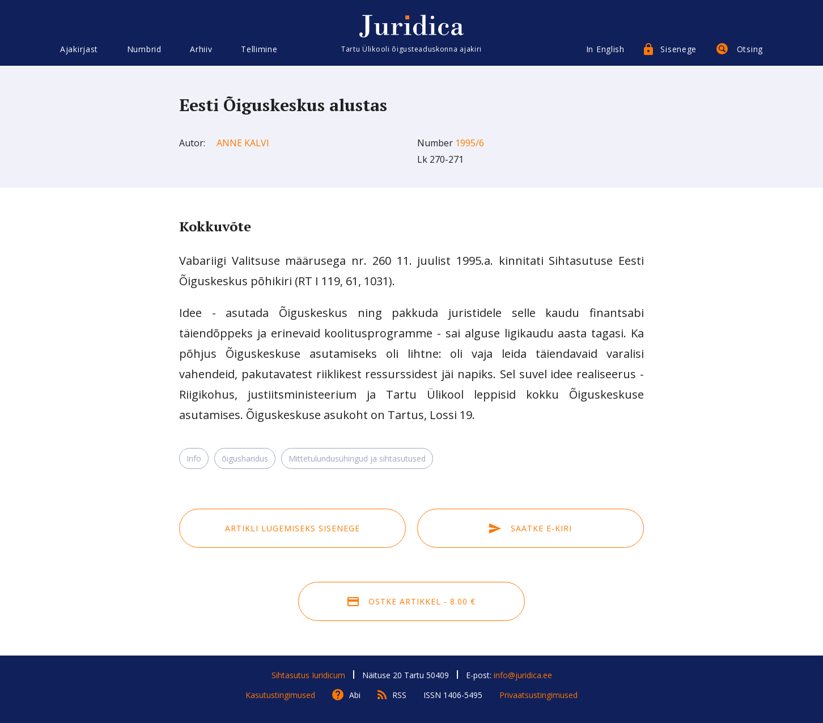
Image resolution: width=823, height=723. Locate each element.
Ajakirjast (79, 49)
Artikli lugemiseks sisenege (292, 528)
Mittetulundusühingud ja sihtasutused (357, 458)
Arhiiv (201, 49)
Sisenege (678, 49)
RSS (399, 695)
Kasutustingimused (280, 695)
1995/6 (469, 143)
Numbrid (144, 49)
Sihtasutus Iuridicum (308, 675)
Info (193, 458)
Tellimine (259, 49)
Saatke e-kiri (530, 528)
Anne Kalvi (243, 143)
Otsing (750, 49)
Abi (354, 695)
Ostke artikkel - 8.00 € (411, 601)
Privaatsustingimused (538, 695)
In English (605, 49)
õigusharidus (245, 458)
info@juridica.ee (523, 675)
